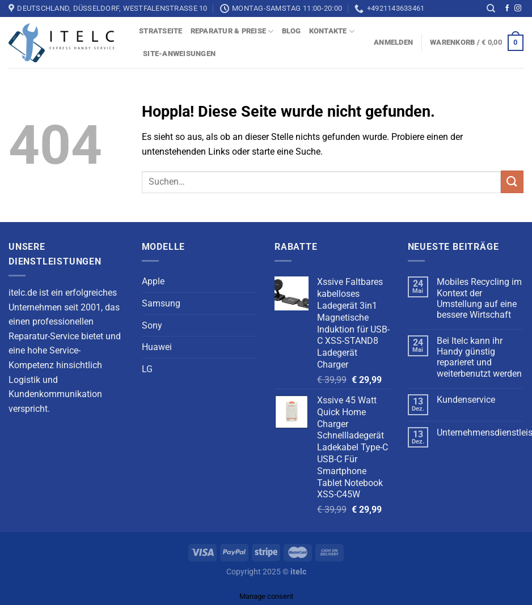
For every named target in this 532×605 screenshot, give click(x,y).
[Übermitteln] (512, 182)
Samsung (161, 303)
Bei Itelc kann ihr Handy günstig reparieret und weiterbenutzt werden (479, 357)
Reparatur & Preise (232, 31)
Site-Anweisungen (179, 53)
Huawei (157, 347)
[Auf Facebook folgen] (507, 8)
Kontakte (332, 31)
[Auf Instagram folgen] (517, 8)
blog (291, 31)
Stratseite (161, 31)
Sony (152, 325)
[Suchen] (491, 8)
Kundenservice (466, 399)
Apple (153, 281)
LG (147, 369)
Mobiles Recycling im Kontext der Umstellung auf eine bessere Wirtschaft (479, 298)
